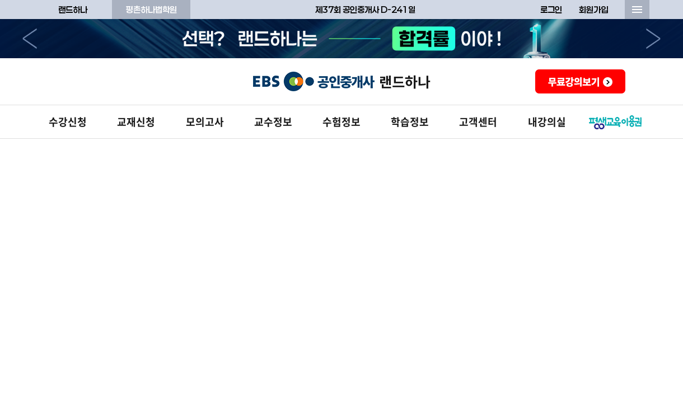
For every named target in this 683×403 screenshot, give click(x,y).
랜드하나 (72, 9)
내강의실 (547, 121)
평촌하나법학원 (151, 9)
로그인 (551, 9)
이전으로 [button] (29, 38)
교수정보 (273, 121)
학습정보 (410, 121)
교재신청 (136, 121)
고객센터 (478, 121)
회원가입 (593, 9)
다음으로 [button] (653, 38)
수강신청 (68, 121)
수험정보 (341, 121)
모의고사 (205, 121)
